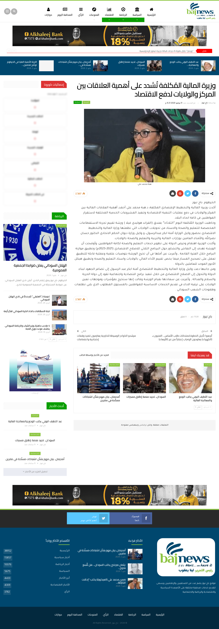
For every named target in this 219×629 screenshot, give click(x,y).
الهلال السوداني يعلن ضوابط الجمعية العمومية (40, 267)
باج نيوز (115, 623)
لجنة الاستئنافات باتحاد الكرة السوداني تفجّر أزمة (27, 311)
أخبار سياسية (160, 365)
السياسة (138, 11)
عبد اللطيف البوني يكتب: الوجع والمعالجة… (184, 63)
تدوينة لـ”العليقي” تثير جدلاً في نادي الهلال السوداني (29, 298)
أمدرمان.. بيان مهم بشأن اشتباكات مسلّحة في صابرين (35, 459)
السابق (207, 407)
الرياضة (124, 11)
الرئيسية (153, 11)
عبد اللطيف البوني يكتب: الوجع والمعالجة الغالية (35, 421)
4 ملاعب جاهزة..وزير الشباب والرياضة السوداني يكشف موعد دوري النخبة (27, 327)
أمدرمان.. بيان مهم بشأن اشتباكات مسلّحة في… (74, 63)
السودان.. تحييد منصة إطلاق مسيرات (131, 63)
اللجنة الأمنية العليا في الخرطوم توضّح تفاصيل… (22, 63)
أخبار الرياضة (61, 225)
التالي (198, 407)
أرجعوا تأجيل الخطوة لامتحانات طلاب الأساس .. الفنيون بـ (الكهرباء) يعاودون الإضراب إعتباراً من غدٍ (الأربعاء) (182, 337)
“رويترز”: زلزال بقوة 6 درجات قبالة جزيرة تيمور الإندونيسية (166, 51)
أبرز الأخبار (64, 578)
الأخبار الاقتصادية (60, 585)
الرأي (80, 11)
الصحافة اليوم (63, 11)
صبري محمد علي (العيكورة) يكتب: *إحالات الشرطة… (104, 581)
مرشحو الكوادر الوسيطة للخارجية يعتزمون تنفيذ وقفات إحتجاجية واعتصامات (106, 337)
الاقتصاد (109, 11)
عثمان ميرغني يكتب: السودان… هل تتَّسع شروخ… (104, 566)
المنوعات (94, 11)
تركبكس (143, 425)
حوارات (46, 11)
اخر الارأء (208, 365)
